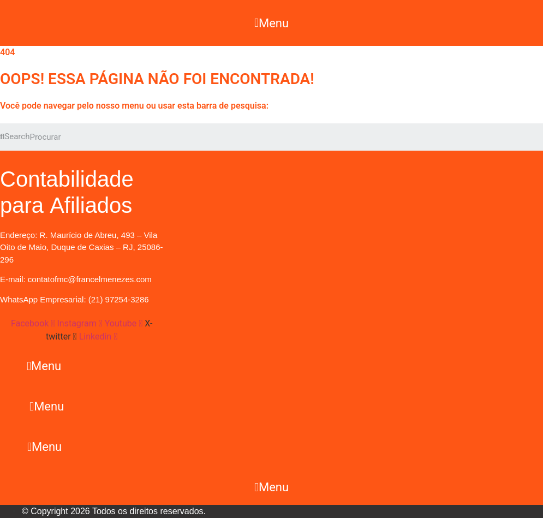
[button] (271, 23)
